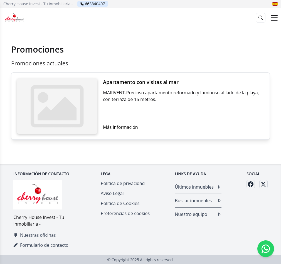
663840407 (95, 3)
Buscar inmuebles (198, 201)
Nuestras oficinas (34, 235)
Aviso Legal (112, 193)
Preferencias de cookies (125, 213)
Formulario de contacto (40, 245)
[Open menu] (274, 17)
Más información (120, 127)
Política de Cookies (120, 203)
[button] (275, 4)
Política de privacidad (123, 183)
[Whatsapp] (265, 248)
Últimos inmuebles (198, 187)
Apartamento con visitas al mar (141, 82)
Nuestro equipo (198, 214)
